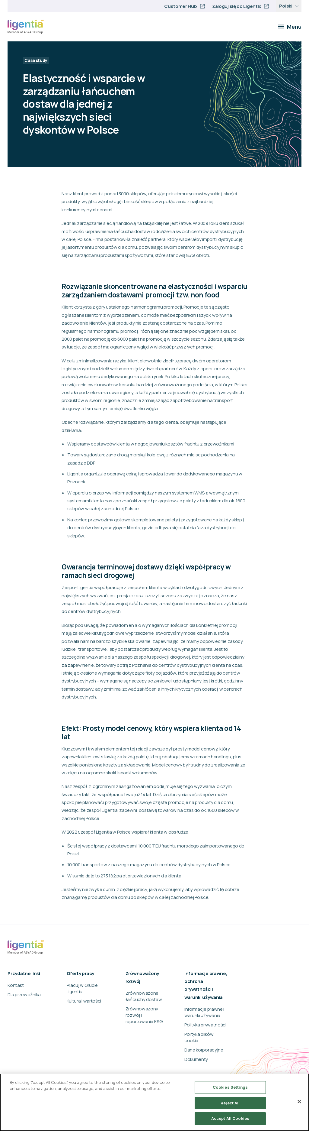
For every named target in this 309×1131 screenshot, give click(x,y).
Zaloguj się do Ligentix (236, 6)
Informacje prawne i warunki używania (204, 1012)
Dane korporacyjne (203, 1050)
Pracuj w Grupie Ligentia (82, 988)
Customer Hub (180, 6)
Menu (289, 26)
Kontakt (16, 985)
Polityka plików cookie (198, 1037)
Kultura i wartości (84, 1001)
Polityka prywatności (205, 1025)
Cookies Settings (230, 1087)
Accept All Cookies (230, 1118)
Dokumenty (196, 1059)
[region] (154, 1102)
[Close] (299, 1101)
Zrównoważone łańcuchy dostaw (144, 996)
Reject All (230, 1103)
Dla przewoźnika (24, 994)
